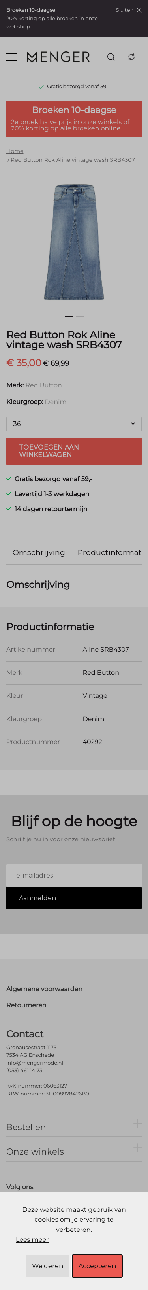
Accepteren (97, 1266)
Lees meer (32, 1240)
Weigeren (47, 1266)
